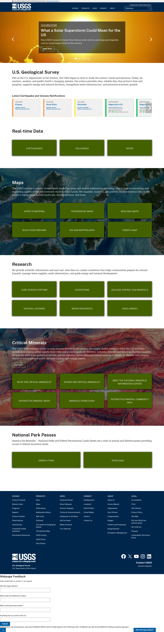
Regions (15, 512)
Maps (38, 504)
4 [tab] (85, 59)
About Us (111, 500)
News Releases (66, 504)
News (94, 8)
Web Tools (40, 516)
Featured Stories (66, 500)
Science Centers (18, 516)
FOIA (133, 504)
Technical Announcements (70, 512)
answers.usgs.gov (145, 566)
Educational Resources (21, 535)
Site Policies (136, 508)
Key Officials (113, 512)
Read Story (47, 49)
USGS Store (40, 539)
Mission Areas (17, 504)
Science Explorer (19, 500)
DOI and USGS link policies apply (138, 522)
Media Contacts (66, 525)
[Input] (138, 8)
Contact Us (88, 521)
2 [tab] (79, 59)
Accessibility (136, 500)
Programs (16, 508)
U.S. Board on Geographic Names (46, 526)
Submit (5, 624)
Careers (87, 516)
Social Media (89, 512)
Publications (41, 508)
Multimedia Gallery (43, 512)
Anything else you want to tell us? (13, 616)
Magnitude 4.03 (115, 104)
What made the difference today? (13, 596)
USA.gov (134, 531)
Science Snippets (67, 508)
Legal (134, 496)
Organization (112, 508)
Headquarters (89, 500)
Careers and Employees (117, 525)
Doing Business (113, 529)
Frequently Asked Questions (140, 5)
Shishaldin (82, 104)
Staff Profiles (89, 508)
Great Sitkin (51, 104)
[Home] (21, 10)
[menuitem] (75, 7)
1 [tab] (76, 59)
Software (39, 521)
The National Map (43, 531)
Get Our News (65, 521)
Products (85, 8)
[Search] (150, 8)
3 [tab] (82, 59)
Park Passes (40, 543)
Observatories (17, 521)
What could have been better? (11, 606)
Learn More (18, 365)
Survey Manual (113, 504)
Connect (103, 8)
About (112, 8)
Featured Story (49, 25)
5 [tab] (88, 59)
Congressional (113, 516)
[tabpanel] (82, 37)
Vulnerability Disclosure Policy (140, 536)
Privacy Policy (136, 512)
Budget (110, 521)
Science (75, 8)
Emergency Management (117, 533)
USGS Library (41, 535)
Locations (87, 504)
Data (38, 500)
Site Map (134, 516)
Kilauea (18, 104)
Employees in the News (69, 516)
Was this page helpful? (145, 630)
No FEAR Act (136, 527)
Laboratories (17, 525)
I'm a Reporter (65, 529)
